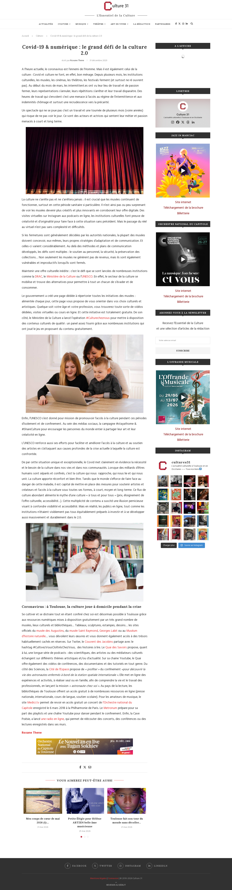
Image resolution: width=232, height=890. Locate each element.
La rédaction (141, 24)
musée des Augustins (50, 630)
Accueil (25, 36)
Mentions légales (98, 878)
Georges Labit (108, 630)
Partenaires (162, 24)
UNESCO (87, 276)
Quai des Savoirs (116, 647)
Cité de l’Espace (59, 669)
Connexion (113, 878)
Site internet (183, 202)
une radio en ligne (52, 719)
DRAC (38, 276)
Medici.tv (33, 702)
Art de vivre (118, 24)
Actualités (46, 24)
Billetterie (183, 213)
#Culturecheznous (98, 318)
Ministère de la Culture (61, 276)
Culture (63, 24)
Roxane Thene (77, 60)
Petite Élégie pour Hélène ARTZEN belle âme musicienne (84, 822)
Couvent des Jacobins (99, 641)
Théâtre (98, 24)
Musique (81, 24)
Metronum (110, 708)
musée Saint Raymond (83, 630)
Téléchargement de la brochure (183, 207)
